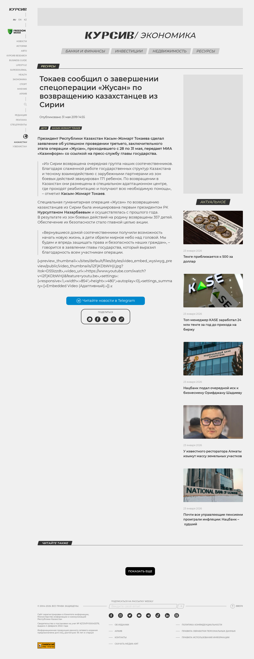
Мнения (22, 89)
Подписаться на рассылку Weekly (132, 601)
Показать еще (140, 571)
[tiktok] (157, 615)
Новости (21, 41)
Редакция (21, 115)
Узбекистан (20, 146)
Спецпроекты (18, 124)
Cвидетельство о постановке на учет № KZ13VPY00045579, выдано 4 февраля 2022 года (68, 624)
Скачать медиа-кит (126, 644)
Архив (23, 93)
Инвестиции (128, 51)
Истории (21, 46)
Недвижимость (169, 51)
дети (44, 128)
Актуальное (213, 202)
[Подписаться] (181, 606)
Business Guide (18, 60)
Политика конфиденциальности (202, 625)
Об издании (122, 625)
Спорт (23, 84)
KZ (25, 20)
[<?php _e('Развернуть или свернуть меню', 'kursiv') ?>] (25, 136)
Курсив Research (17, 55)
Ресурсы (206, 51)
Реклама (21, 120)
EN (19, 20)
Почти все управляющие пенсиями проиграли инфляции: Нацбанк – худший (213, 519)
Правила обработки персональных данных (209, 631)
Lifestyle (21, 65)
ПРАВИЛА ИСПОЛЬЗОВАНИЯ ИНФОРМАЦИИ (205, 637)
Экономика (20, 79)
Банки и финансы (85, 51)
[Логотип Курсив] (18, 9)
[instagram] (120, 615)
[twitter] (129, 615)
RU (14, 20)
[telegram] (148, 615)
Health (23, 74)
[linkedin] (167, 615)
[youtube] (139, 615)
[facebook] (111, 615)
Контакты (121, 637)
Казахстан (20, 142)
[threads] (176, 615)
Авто (24, 51)
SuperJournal (18, 70)
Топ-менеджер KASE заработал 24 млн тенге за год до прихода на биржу (212, 324)
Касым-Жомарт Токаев (66, 128)
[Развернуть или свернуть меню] (25, 104)
